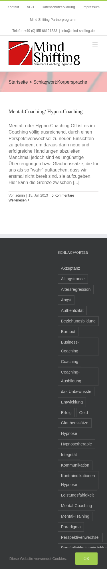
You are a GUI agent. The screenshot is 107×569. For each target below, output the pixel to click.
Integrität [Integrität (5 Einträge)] (69, 454)
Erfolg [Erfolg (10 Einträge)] (66, 412)
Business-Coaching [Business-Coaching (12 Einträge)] (70, 346)
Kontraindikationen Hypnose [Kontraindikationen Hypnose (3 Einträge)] (78, 480)
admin (20, 195)
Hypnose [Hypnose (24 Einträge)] (69, 433)
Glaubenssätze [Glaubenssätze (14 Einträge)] (74, 423)
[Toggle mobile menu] (95, 44)
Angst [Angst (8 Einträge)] (66, 300)
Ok (86, 558)
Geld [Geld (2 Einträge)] (83, 412)
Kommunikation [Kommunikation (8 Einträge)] (75, 465)
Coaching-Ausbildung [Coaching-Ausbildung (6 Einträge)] (71, 376)
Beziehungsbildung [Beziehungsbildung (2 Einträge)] (78, 321)
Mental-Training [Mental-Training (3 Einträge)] (75, 516)
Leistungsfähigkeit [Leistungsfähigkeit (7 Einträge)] (77, 495)
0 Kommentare (63, 195)
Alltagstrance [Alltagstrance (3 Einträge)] (73, 279)
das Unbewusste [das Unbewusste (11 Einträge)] (76, 391)
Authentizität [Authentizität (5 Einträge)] (72, 310)
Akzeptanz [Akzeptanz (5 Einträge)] (70, 268)
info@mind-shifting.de (78, 31)
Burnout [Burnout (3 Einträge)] (68, 331)
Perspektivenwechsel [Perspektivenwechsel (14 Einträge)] (80, 537)
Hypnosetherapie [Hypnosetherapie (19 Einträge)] (76, 444)
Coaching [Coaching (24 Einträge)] (69, 361)
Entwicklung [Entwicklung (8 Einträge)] (72, 402)
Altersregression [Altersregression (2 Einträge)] (76, 289)
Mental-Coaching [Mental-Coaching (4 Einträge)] (76, 505)
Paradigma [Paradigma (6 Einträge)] (71, 526)
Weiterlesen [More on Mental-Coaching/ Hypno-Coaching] (18, 200)
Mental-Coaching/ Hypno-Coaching (45, 111)
